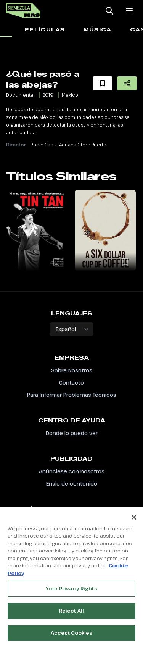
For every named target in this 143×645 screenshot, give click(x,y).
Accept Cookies (72, 635)
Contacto (71, 382)
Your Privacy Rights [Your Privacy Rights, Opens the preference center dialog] (71, 591)
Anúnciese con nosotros (71, 471)
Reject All (71, 612)
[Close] (133, 519)
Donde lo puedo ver (72, 433)
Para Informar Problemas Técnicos (71, 394)
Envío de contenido (71, 483)
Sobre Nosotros (71, 370)
